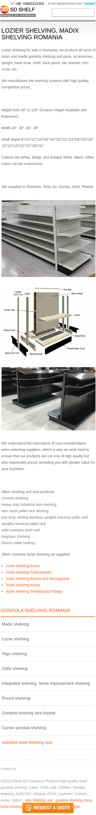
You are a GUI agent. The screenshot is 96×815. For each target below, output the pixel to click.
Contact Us (8, 769)
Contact (89, 3)
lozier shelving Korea (23, 566)
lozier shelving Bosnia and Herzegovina (37, 579)
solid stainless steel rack (21, 530)
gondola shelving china (74, 800)
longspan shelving (16, 536)
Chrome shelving (15, 498)
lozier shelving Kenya (23, 585)
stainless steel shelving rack (27, 742)
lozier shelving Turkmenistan (29, 572)
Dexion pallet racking (18, 543)
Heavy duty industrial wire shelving (29, 504)
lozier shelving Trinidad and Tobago (34, 591)
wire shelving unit (38, 800)
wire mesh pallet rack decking (25, 511)
